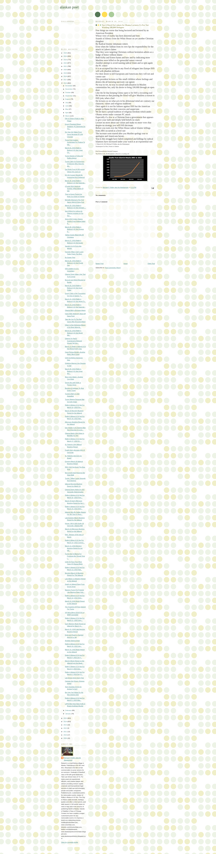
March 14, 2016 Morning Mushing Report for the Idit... (74, 548)
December (69, 86)
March (67, 116)
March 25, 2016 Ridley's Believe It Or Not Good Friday (73, 288)
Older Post (151, 263)
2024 (65, 56)
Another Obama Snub (72, 640)
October (68, 92)
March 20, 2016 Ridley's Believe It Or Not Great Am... (74, 371)
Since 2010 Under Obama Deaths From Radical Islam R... (75, 221)
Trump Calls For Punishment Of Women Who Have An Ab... (74, 164)
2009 (65, 738)
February (68, 710)
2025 (65, 53)
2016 (65, 83)
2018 (65, 76)
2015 (65, 718)
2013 (65, 725)
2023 (65, 60)
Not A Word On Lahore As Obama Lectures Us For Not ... (74, 213)
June (67, 106)
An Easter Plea (70, 257)
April (67, 112)
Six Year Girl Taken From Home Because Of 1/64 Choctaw (74, 134)
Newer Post (99, 263)
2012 (65, 728)
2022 (65, 63)
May (67, 109)
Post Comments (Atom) (113, 267)
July (66, 102)
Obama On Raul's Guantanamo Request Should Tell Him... (73, 341)
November (69, 89)
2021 (65, 66)
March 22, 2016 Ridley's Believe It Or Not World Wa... (74, 333)
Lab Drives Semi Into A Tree (74, 678)
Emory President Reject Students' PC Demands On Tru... (75, 126)
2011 (65, 731)
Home (126, 263)
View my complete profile (69, 842)
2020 (65, 69)
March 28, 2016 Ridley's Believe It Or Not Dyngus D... (74, 229)
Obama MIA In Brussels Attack (75, 310)
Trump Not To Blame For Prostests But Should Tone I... (75, 556)
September (69, 96)
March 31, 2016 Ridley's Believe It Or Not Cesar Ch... (74, 150)
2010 (65, 735)
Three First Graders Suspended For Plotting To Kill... (75, 142)
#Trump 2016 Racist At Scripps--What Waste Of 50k (74, 189)
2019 (65, 73)
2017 (65, 79)
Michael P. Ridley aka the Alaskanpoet (72, 759)
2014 (65, 721)
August (67, 99)
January (68, 714)
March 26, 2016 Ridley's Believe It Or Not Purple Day (74, 263)
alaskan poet (69, 7)
